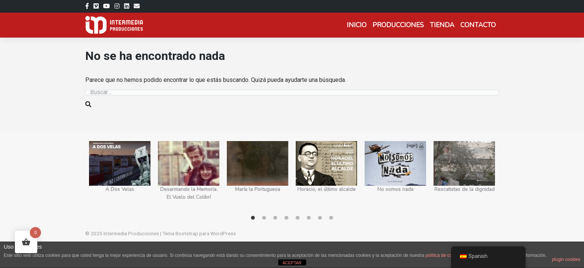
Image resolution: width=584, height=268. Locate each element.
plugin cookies (566, 259)
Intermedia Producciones (131, 233)
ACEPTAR (291, 263)
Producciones (398, 24)
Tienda (442, 24)
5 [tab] (297, 218)
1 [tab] (253, 218)
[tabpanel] (119, 174)
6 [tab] (308, 218)
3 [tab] (275, 218)
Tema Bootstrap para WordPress (199, 233)
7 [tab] (320, 218)
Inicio (356, 24)
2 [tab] (264, 218)
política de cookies (444, 255)
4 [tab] (286, 218)
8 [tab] (331, 218)
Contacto (478, 24)
